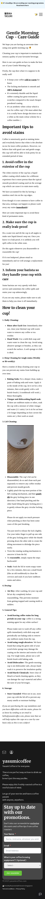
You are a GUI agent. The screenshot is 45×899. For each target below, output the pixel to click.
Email (6, 845)
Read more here (22, 5)
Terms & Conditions (8, 889)
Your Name (9, 834)
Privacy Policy (20, 889)
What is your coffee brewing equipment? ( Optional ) (17, 859)
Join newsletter (12, 873)
